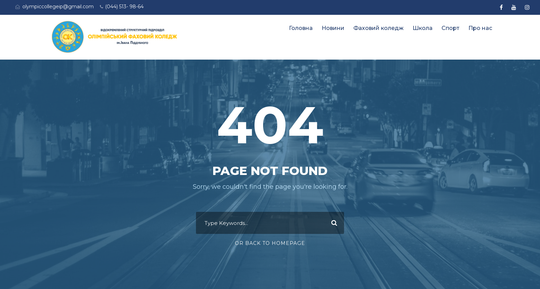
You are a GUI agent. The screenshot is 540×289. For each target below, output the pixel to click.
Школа (423, 28)
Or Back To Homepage (270, 243)
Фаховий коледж (378, 28)
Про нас (480, 28)
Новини (333, 28)
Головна (301, 28)
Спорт (450, 28)
